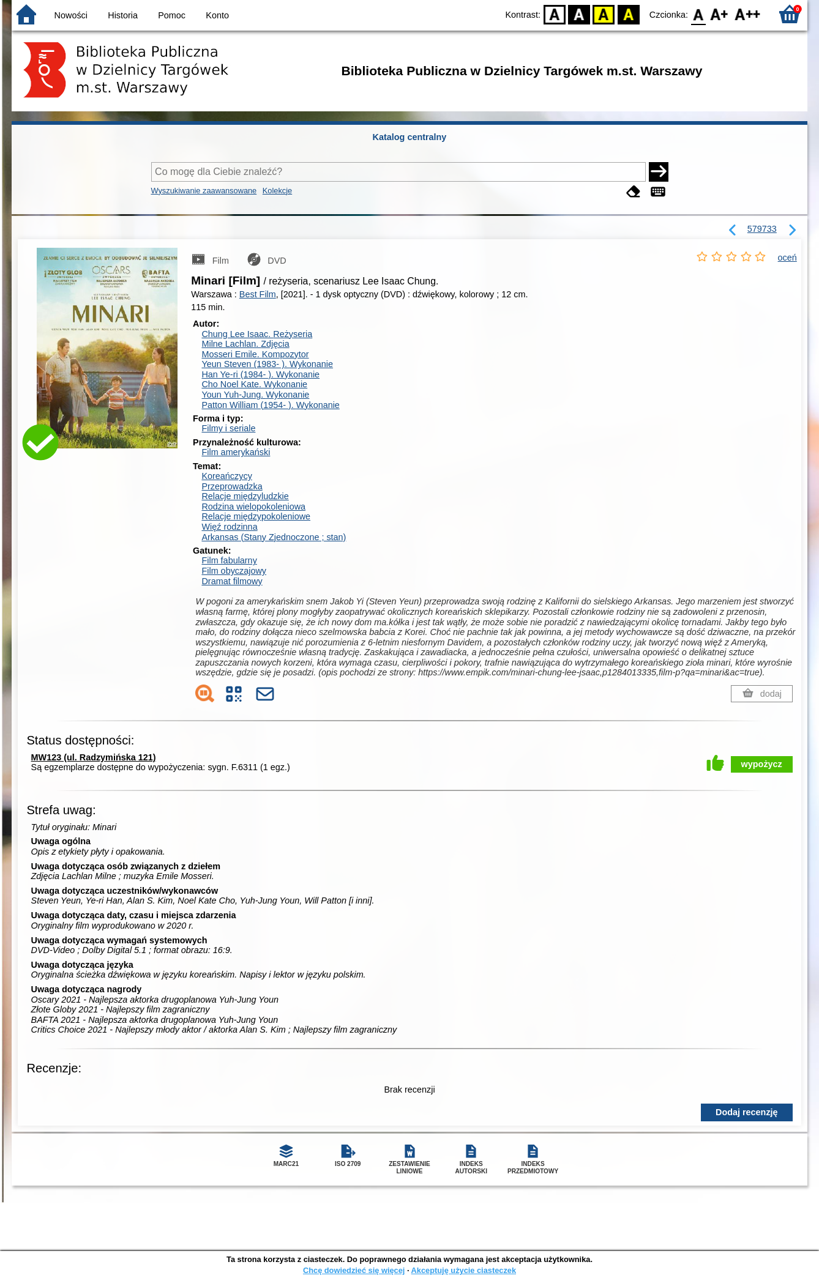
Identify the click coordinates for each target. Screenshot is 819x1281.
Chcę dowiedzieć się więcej (354, 1270)
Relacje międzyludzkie (244, 496)
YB (603, 14)
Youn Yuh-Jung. (255, 394)
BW (579, 14)
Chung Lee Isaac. (256, 334)
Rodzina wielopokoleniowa (253, 506)
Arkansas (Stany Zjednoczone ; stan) (273, 537)
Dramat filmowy (231, 581)
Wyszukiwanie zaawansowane (204, 190)
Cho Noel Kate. (254, 384)
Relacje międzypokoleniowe (255, 516)
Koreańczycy (226, 476)
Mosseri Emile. (255, 354)
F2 (748, 14)
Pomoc (171, 15)
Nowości (71, 15)
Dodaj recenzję (747, 1112)
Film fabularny (228, 560)
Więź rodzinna (229, 527)
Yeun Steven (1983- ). (267, 364)
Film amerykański (235, 452)
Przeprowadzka (231, 486)
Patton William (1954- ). (270, 405)
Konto (217, 15)
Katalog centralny (410, 137)
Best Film (257, 294)
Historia (123, 15)
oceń (787, 257)
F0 (698, 14)
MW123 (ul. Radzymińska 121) (93, 757)
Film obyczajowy (233, 571)
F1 (719, 14)
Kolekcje (277, 190)
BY (628, 14)
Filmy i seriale (228, 428)
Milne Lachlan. (245, 344)
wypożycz (761, 764)
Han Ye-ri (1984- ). (260, 374)
